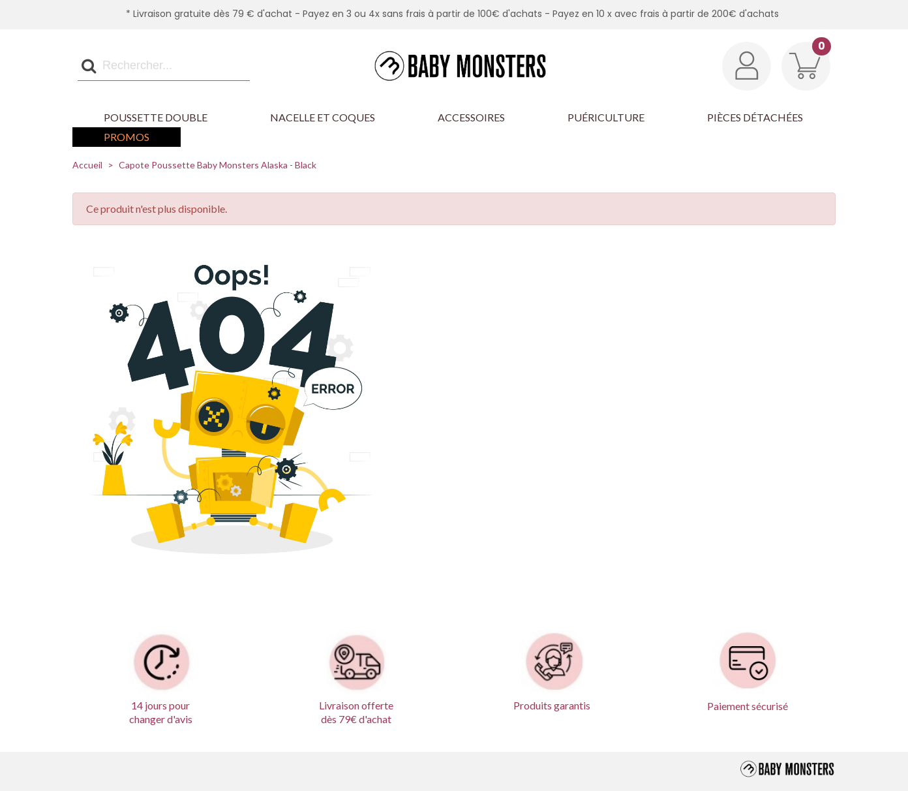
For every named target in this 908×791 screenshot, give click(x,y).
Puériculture (606, 117)
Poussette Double (155, 117)
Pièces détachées (755, 117)
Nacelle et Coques (322, 117)
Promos (126, 137)
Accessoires (471, 117)
